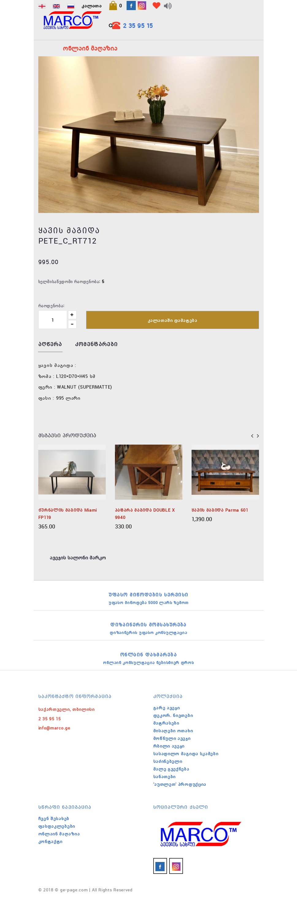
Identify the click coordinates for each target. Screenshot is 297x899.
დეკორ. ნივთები (173, 715)
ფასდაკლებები (56, 826)
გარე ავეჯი (166, 708)
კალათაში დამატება (172, 320)
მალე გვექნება (171, 769)
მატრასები (166, 723)
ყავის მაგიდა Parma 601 (220, 510)
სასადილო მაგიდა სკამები (186, 753)
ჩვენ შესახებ (53, 818)
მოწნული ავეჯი (172, 738)
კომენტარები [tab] (96, 344)
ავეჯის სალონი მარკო (78, 557)
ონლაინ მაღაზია (59, 834)
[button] (115, 5)
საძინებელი (167, 761)
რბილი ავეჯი (169, 746)
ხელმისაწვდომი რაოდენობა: (69, 281)
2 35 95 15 (138, 25)
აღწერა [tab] (50, 344)
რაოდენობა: (51, 305)
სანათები (164, 776)
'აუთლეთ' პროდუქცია (180, 784)
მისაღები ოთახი (173, 730)
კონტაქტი (50, 841)
